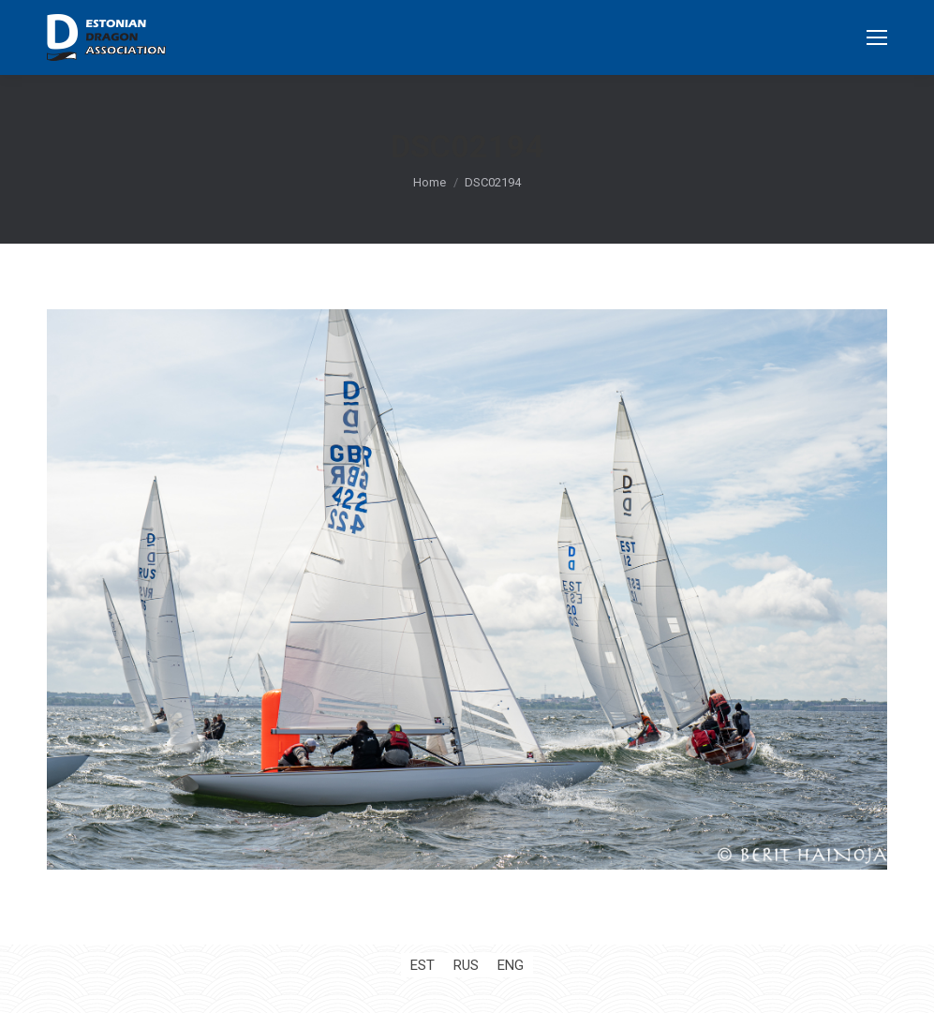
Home (429, 182)
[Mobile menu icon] (877, 37)
